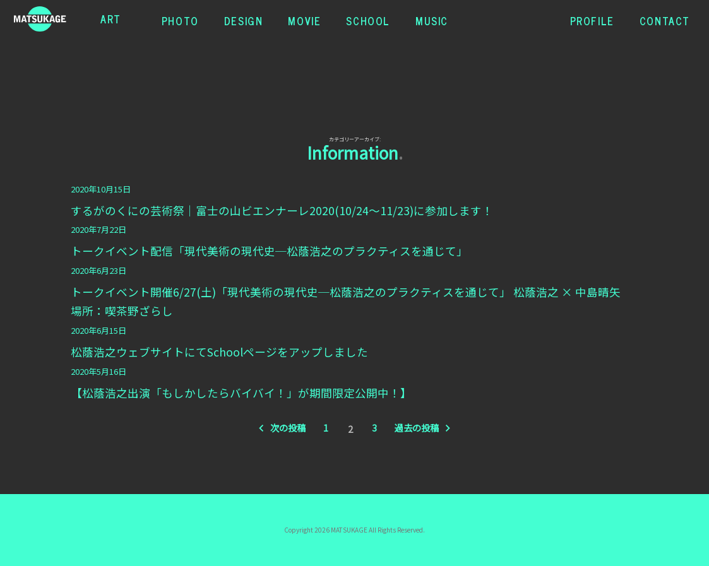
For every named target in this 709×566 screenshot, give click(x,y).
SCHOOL (368, 19)
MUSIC (431, 19)
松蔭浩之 (53, 19)
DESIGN (243, 19)
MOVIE (304, 19)
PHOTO (180, 19)
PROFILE (592, 19)
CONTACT (665, 19)
